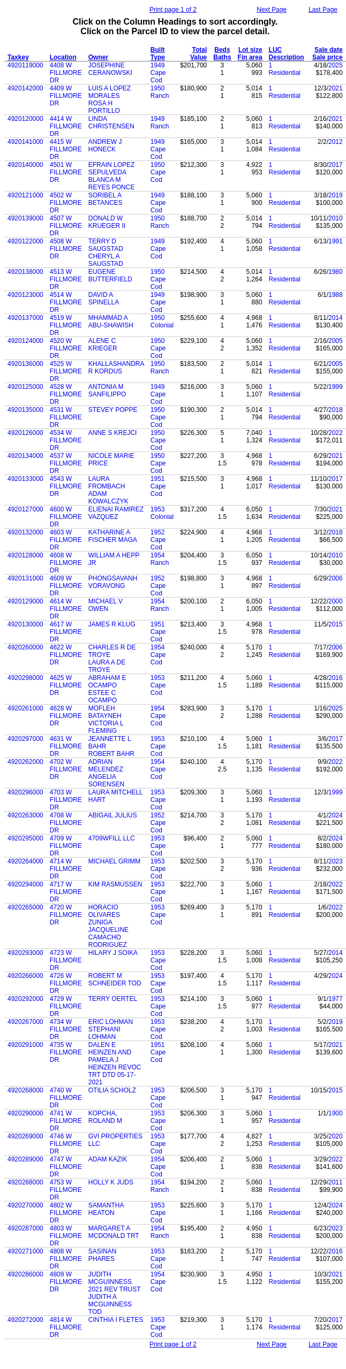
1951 (158, 479)
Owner (98, 57)
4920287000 (25, 1228)
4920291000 (25, 1045)
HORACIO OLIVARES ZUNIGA (104, 915)
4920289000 (25, 1159)
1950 (158, 88)
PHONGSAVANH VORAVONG (113, 582)
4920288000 (25, 1182)
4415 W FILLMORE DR (66, 149)
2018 (335, 410)
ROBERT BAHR (111, 754)
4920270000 (25, 1205)
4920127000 (25, 509)
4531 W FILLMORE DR (66, 417)
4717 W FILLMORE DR (66, 892)
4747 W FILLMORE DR (66, 1167)
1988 (335, 295)
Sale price (327, 57)
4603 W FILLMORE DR (66, 540)
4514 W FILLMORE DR (66, 302)
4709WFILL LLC (111, 838)
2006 (335, 578)
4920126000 (25, 433)
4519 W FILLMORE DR (66, 325)
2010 (335, 218)
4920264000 (25, 861)
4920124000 (25, 341)
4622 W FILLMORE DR (66, 655)
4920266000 (25, 976)
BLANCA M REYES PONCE (111, 183)
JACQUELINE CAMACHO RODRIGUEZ (108, 937)
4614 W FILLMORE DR (66, 609)
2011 (335, 1182)
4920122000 (25, 241)
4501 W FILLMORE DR (66, 172)
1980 (335, 272)
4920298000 (25, 678)
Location (63, 57)
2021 (335, 88)
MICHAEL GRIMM (114, 861)
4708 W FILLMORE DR (66, 823)
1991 (335, 241)
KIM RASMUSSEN (115, 884)
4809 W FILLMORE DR (66, 1282)
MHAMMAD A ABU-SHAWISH (110, 321)
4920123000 (25, 295)
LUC (275, 49)
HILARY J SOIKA (113, 953)
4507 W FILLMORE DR (66, 226)
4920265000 (25, 907)
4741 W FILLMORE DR (66, 1121)
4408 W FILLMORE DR (66, 73)
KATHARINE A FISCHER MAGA (112, 536)
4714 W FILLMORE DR (66, 869)
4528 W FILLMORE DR (66, 394)
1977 (335, 999)
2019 (335, 195)
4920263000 (25, 815)
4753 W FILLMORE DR (66, 1190)
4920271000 (25, 1251)
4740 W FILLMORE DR (66, 1098)
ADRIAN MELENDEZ (105, 765)
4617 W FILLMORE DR (66, 632)
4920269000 (25, 1136)
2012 (335, 142)
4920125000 (25, 387)
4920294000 (25, 884)
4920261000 (25, 708)
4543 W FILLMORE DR (66, 486)
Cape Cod (158, 76)
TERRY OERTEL (112, 999)
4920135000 (25, 410)
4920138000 (25, 272)
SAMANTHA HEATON (106, 1209)
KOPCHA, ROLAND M (105, 1117)
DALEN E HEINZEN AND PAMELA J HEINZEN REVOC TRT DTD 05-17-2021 (114, 1063)
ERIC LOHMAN (110, 1022)
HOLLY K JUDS (110, 1182)
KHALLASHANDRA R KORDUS (116, 367)
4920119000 (25, 65)
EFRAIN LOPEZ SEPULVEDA (111, 168)
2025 (335, 65)
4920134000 (25, 456)
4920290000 (25, 1113)
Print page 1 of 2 (173, 9)
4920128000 (25, 555)
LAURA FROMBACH (106, 482)
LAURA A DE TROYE (106, 666)
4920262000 (25, 762)
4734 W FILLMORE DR (66, 1029)
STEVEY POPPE (113, 410)
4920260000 (25, 647)
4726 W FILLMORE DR (66, 983)
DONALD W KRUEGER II (106, 222)
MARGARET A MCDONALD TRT (113, 1232)
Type (158, 57)
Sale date (328, 49)
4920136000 (25, 364)
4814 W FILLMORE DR (66, 1327)
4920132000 (25, 532)
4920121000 (25, 195)
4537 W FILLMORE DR (66, 463)
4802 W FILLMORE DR (66, 1213)
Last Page (323, 9)
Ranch (160, 96)
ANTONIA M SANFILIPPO (107, 390)
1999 (335, 387)
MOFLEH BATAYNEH (105, 712)
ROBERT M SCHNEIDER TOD (114, 979)
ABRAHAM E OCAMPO (107, 681)
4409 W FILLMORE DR (66, 96)
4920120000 (25, 119)
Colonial (162, 325)
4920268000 (25, 1090)
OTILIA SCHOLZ (112, 1090)
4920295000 (25, 838)
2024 (335, 815)
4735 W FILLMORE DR (66, 1052)
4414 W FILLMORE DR (66, 126)
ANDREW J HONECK (105, 145)
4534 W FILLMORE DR (66, 440)
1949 (158, 65)
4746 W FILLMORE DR (66, 1144)
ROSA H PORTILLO (104, 107)
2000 (335, 601)
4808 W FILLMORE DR (66, 1259)
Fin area (250, 57)
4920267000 (25, 1022)
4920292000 (25, 999)
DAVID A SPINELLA (103, 298)
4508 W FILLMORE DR (66, 249)
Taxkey (18, 57)
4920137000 (25, 318)
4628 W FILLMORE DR (66, 716)
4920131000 (25, 578)
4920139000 (25, 218)
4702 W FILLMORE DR (66, 769)
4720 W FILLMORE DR (66, 915)
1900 (335, 1113)
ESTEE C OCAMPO (102, 696)
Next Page (272, 9)
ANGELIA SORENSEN (106, 780)
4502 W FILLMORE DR (66, 203)
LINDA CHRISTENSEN (111, 122)
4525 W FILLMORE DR (66, 371)
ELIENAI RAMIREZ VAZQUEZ (116, 513)
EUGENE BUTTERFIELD (110, 275)
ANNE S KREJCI (112, 433)
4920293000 (25, 953)
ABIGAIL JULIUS (112, 815)
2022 (335, 433)
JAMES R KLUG (112, 624)
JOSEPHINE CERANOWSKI (110, 69)
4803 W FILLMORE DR (66, 1236)
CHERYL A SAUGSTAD (105, 260)
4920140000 (25, 165)
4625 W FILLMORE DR (66, 685)
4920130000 (25, 624)
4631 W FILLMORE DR (66, 746)
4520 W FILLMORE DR (66, 348)
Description (286, 57)
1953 (158, 509)
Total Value (198, 53)
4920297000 (25, 739)
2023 (335, 861)
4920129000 (25, 601)
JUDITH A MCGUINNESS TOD (110, 1304)
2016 (335, 678)
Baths (222, 57)
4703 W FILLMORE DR (66, 800)
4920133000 (25, 479)
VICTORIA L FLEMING (105, 727)
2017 (335, 165)
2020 (335, 1136)
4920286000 (25, 1274)
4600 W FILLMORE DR (66, 517)
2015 (335, 624)
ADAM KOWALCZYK (108, 497)
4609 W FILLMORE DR (66, 586)
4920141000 (25, 142)
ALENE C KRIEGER (102, 344)
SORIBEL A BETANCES (105, 199)
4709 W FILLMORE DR (66, 846)
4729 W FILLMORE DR (66, 1006)
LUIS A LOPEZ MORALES (109, 92)
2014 (335, 318)
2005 (335, 341)
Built (158, 49)
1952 (158, 532)
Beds (222, 49)
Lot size (250, 49)
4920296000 (25, 792)
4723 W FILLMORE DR (66, 960)
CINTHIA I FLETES (116, 1320)
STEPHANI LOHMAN (104, 1033)
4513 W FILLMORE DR (66, 279)
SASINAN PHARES (102, 1255)
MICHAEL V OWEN (105, 605)
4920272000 (25, 1320)
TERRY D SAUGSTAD (105, 245)
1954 (158, 555)
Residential (284, 73)
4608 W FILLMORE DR (66, 563)
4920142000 (25, 88)
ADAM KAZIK (107, 1159)
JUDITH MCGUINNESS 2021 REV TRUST (114, 1282)
